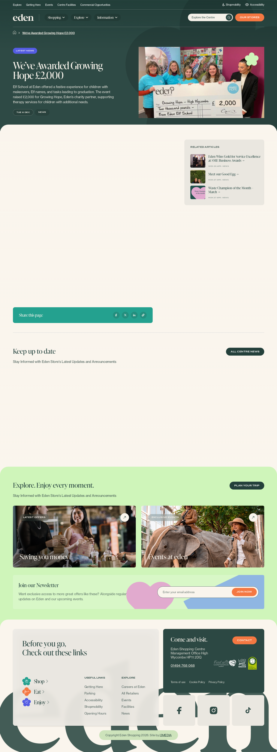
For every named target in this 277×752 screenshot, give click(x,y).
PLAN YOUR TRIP (247, 485)
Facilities (128, 707)
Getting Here (33, 5)
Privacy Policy (216, 682)
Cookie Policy (197, 682)
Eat (39, 691)
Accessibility (254, 4)
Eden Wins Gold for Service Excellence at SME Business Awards (234, 158)
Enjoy (42, 702)
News (126, 713)
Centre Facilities (66, 5)
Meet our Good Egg (222, 174)
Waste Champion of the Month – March (230, 189)
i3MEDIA (165, 735)
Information (105, 17)
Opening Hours (95, 713)
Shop (41, 681)
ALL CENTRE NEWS (245, 352)
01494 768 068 (183, 665)
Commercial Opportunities (95, 5)
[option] (42, 413)
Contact (244, 640)
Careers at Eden (133, 687)
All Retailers (130, 693)
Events (49, 5)
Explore (17, 5)
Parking (89, 693)
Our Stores (250, 17)
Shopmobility (231, 4)
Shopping (54, 17)
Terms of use (178, 682)
